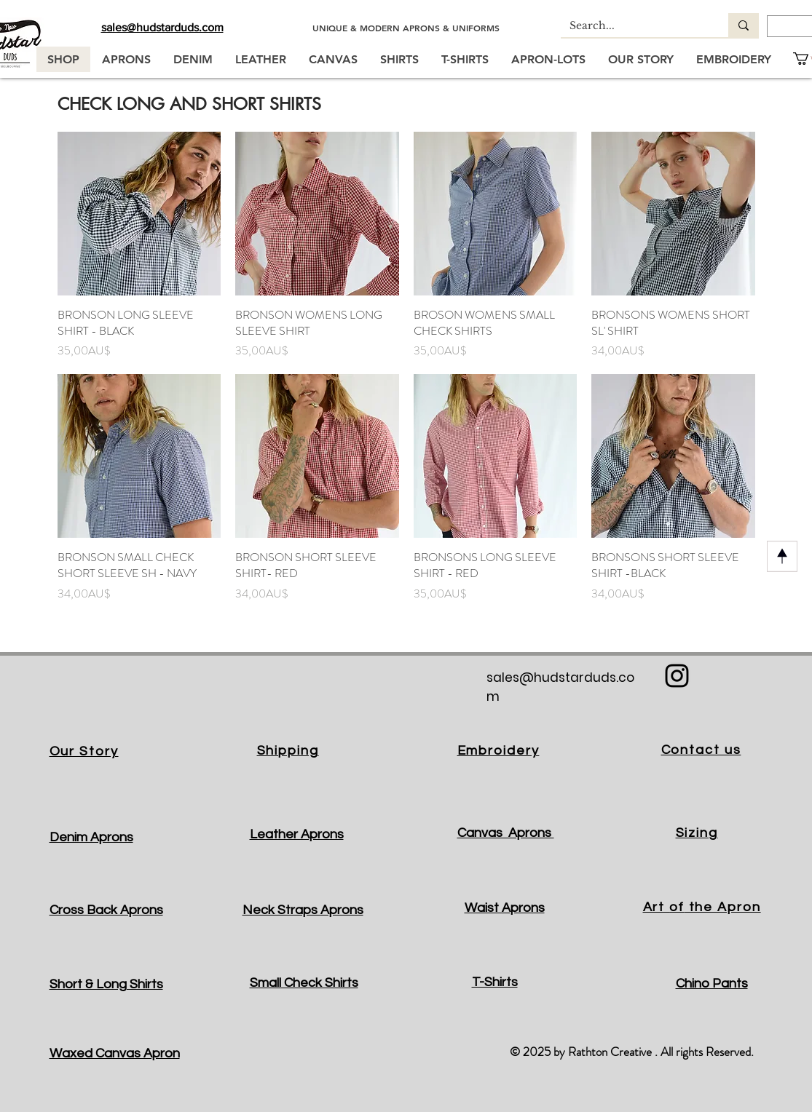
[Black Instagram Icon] (677, 675)
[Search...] (633, 26)
